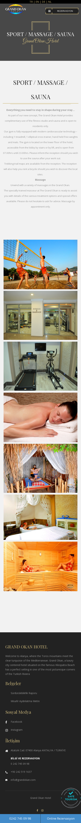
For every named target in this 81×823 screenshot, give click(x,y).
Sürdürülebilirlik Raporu (24, 693)
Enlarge (40, 264)
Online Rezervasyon (61, 818)
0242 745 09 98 (20, 818)
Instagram (17, 729)
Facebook (16, 721)
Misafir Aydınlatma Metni (25, 701)
